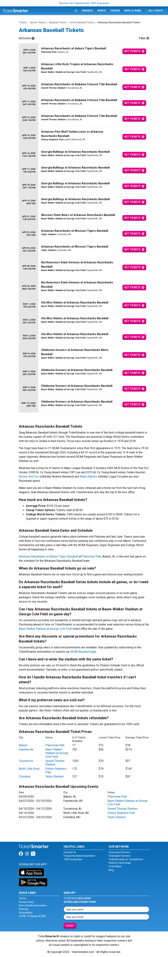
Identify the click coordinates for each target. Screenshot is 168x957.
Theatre (115, 10)
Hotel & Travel (133, 10)
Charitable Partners (119, 855)
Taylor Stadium (54, 776)
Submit (69, 925)
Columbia (24, 776)
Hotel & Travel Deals (120, 862)
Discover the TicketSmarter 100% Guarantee (84, 3)
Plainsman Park (91, 556)
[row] (84, 51)
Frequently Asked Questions (79, 855)
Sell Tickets (155, 10)
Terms (22, 898)
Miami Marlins (88, 476)
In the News (115, 866)
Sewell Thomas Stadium (55, 762)
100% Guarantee (73, 859)
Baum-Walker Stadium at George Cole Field (45, 628)
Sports (101, 10)
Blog (111, 870)
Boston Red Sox (29, 476)
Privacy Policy (26, 902)
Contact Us (70, 852)
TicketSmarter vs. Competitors (126, 859)
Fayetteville (26, 749)
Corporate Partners (119, 852)
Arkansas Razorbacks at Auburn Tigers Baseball (48, 556)
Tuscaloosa (26, 761)
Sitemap (23, 909)
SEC (55, 436)
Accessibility (26, 912)
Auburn (23, 745)
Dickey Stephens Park (121, 813)
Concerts (87, 10)
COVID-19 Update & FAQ (32, 916)
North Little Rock (29, 768)
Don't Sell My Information (33, 905)
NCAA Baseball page (83, 651)
